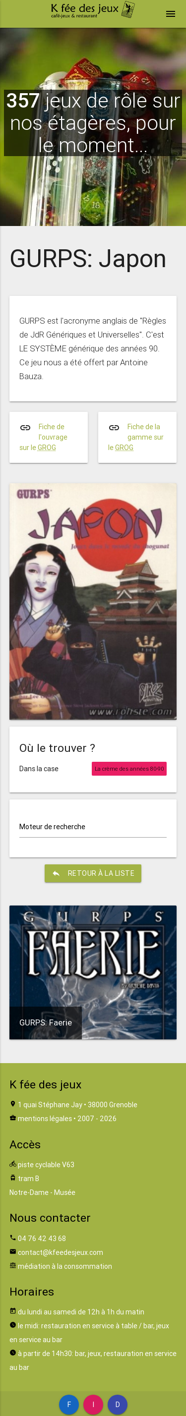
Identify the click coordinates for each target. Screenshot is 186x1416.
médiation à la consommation (65, 1266)
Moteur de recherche (52, 826)
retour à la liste (93, 873)
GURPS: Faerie (45, 1022)
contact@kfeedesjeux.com (60, 1252)
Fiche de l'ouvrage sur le (43, 437)
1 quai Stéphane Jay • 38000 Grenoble (77, 1104)
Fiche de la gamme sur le (136, 437)
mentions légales (45, 1118)
